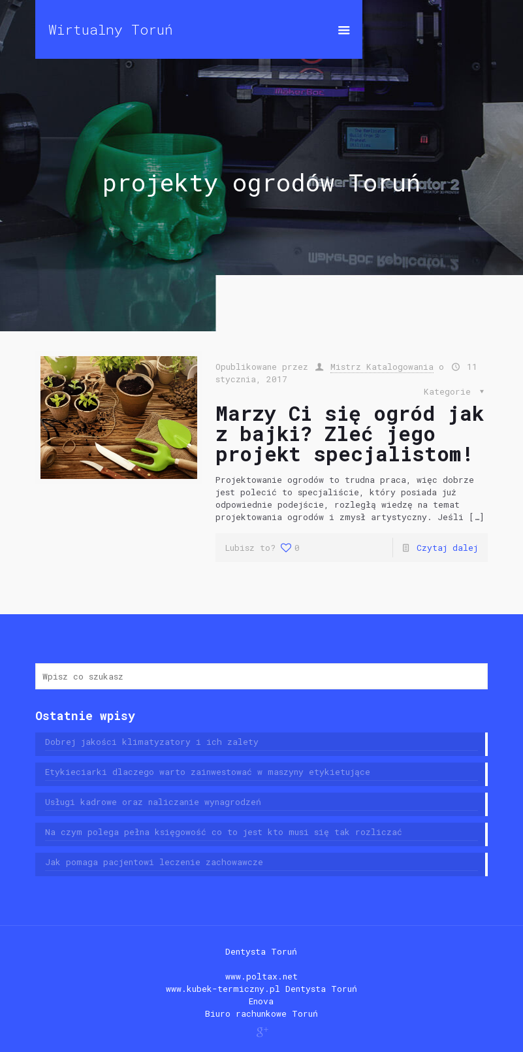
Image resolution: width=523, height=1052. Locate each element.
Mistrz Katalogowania (382, 366)
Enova (261, 1001)
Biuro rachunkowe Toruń (261, 1013)
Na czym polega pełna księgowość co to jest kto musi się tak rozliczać (223, 832)
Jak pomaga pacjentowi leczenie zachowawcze (154, 862)
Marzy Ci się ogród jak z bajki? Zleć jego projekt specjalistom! (349, 433)
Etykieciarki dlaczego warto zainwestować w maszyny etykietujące (207, 772)
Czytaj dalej (447, 547)
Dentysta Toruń (261, 951)
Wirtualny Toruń (110, 29)
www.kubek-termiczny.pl (223, 988)
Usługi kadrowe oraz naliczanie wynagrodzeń (153, 802)
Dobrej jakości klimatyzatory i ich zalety (152, 742)
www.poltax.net (261, 976)
